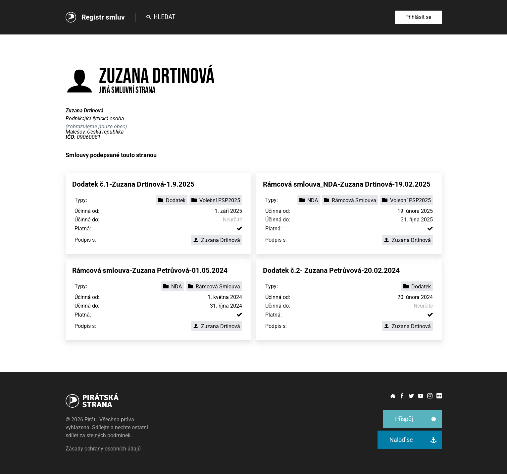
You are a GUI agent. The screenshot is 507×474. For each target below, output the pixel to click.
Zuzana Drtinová (216, 240)
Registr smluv (103, 17)
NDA (308, 200)
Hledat (161, 17)
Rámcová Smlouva (350, 200)
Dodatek (171, 200)
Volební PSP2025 (215, 200)
